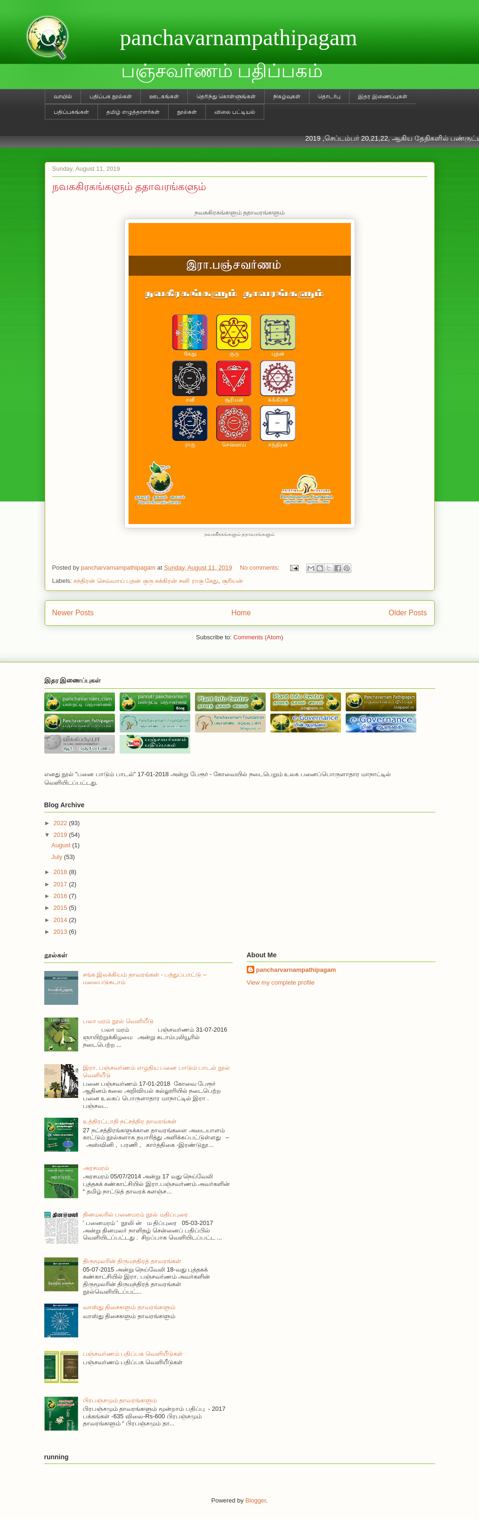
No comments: (260, 567)
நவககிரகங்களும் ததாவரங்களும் (129, 186)
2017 (61, 884)
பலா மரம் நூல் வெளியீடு (118, 1021)
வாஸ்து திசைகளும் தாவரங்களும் (129, 1307)
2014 (61, 919)
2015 (61, 907)
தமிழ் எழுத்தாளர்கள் (133, 112)
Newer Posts (73, 613)
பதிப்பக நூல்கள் (110, 96)
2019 (61, 834)
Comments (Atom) (258, 637)
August (61, 845)
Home (241, 613)
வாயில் (63, 96)
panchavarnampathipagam (238, 37)
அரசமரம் (96, 1167)
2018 (61, 871)
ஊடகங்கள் (164, 96)
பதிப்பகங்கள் (71, 112)
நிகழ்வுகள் (286, 96)
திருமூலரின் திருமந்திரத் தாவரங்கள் (132, 1261)
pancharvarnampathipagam (296, 969)
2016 (61, 895)
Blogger (255, 1500)
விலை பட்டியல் (234, 112)
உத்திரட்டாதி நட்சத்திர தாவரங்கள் (130, 1121)
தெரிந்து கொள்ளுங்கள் (226, 96)
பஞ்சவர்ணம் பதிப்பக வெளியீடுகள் (133, 1353)
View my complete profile (281, 982)
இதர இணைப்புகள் (382, 96)
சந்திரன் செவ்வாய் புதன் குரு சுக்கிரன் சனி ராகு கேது (145, 580)
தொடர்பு (329, 96)
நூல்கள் (187, 112)
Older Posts (408, 613)
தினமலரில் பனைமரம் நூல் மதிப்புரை (135, 1214)
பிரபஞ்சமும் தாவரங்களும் (120, 1400)
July (57, 856)
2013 (61, 931)
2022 (61, 823)
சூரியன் (232, 580)
